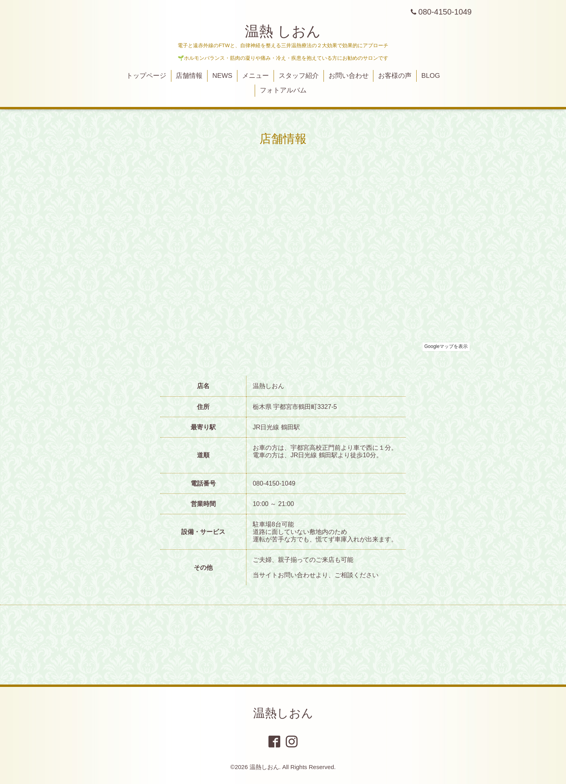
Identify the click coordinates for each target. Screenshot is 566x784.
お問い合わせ (349, 75)
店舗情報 (189, 75)
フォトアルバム (283, 90)
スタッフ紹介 (299, 75)
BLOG (430, 75)
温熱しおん (283, 713)
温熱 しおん (283, 31)
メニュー (255, 75)
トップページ (146, 75)
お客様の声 (395, 75)
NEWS (222, 75)
